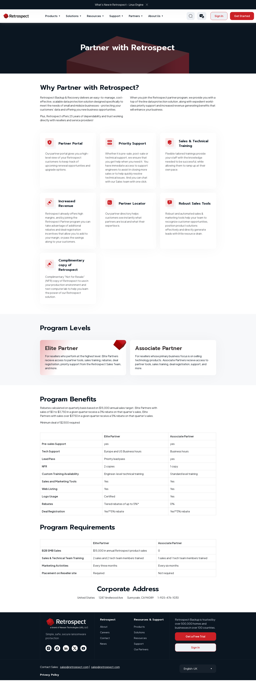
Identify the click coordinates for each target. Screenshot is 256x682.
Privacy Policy (49, 677)
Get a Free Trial (195, 638)
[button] (201, 16)
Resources (94, 16)
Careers (105, 634)
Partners (134, 16)
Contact (105, 639)
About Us (154, 16)
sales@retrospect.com (74, 668)
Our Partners (141, 651)
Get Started (242, 16)
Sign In (219, 16)
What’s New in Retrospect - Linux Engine (125, 4)
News (103, 645)
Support (114, 16)
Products (51, 16)
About (103, 628)
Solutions (72, 16)
